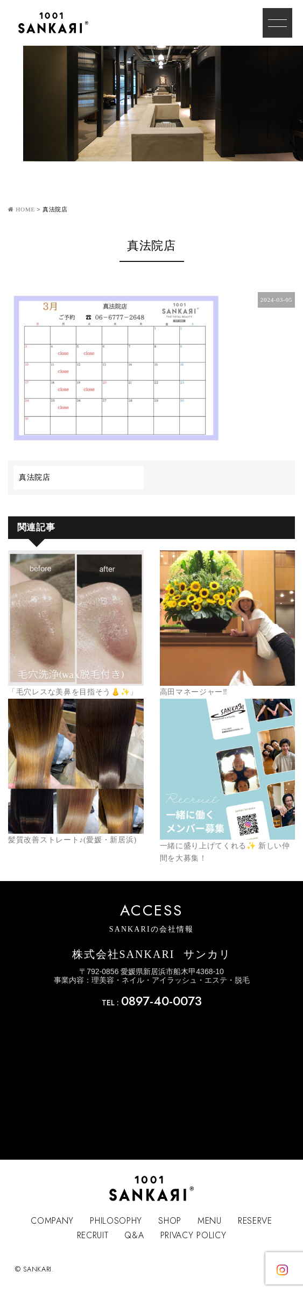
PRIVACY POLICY (193, 1235)
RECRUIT (93, 1235)
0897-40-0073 (161, 1001)
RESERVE (255, 1221)
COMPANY (52, 1221)
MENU (210, 1221)
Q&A (134, 1235)
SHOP (169, 1221)
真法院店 (35, 477)
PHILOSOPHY (116, 1221)
